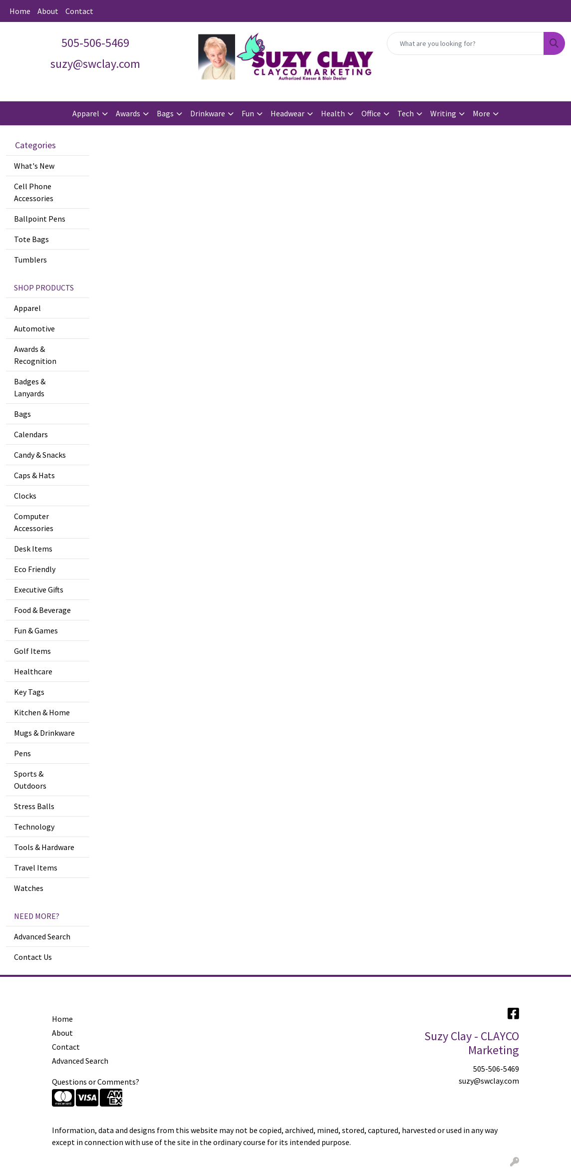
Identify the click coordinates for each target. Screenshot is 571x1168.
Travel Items (35, 868)
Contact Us (33, 957)
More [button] (481, 113)
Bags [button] (165, 113)
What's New (34, 166)
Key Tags (29, 692)
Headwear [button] (287, 113)
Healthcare (33, 671)
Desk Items (33, 549)
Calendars (31, 434)
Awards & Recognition (35, 355)
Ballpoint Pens (39, 219)
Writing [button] (443, 113)
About (47, 11)
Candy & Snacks (40, 455)
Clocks (25, 496)
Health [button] (333, 113)
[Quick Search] (465, 43)
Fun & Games (36, 630)
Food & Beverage (42, 610)
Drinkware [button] (207, 113)
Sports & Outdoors (30, 780)
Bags (22, 414)
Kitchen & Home (42, 712)
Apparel (27, 308)
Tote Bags (31, 239)
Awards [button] (128, 113)
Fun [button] (248, 113)
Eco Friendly (34, 569)
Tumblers (30, 260)
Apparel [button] (85, 113)
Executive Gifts (38, 589)
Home (19, 11)
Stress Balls (34, 806)
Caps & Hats (34, 475)
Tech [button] (405, 113)
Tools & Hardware (44, 847)
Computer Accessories (33, 522)
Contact (79, 11)
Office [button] (371, 113)
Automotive (34, 328)
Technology (34, 827)
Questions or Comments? (95, 1082)
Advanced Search (42, 936)
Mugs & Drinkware (44, 733)
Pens (22, 753)
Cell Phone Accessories (33, 192)
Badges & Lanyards (29, 387)
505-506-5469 (95, 42)
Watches (28, 888)
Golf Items (32, 651)
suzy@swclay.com (489, 1081)
